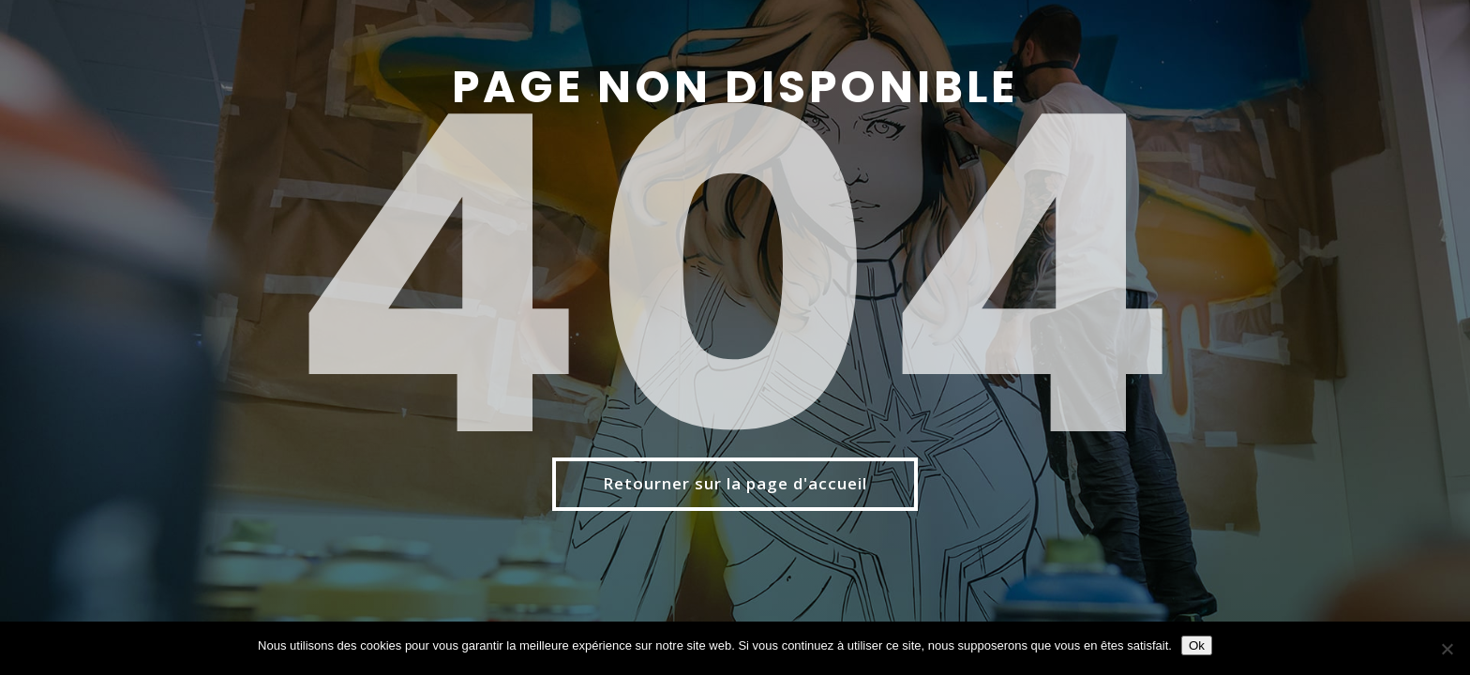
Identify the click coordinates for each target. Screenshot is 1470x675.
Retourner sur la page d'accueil (735, 483)
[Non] (1446, 648)
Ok (1197, 645)
